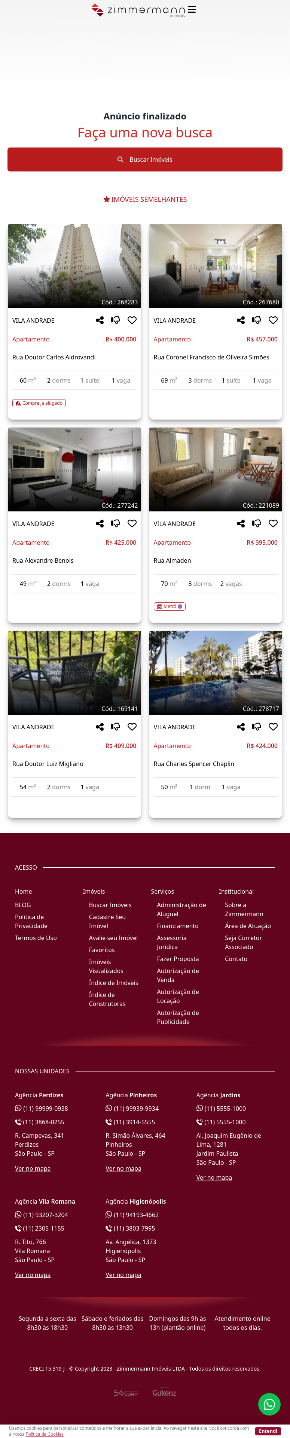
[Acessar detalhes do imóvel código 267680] (216, 394)
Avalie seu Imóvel (113, 938)
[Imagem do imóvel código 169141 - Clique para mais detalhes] (74, 673)
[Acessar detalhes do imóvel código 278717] (216, 801)
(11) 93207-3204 (41, 1215)
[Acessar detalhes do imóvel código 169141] (74, 801)
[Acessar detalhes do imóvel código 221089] (216, 602)
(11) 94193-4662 (132, 1215)
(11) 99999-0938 (41, 1108)
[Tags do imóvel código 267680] (216, 302)
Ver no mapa (33, 1168)
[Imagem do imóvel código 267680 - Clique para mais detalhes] (216, 266)
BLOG (23, 905)
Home (23, 891)
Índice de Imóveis (113, 983)
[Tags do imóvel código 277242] (74, 505)
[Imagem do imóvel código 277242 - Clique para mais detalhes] (74, 469)
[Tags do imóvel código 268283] (74, 302)
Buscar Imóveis (144, 159)
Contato (236, 959)
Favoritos (102, 950)
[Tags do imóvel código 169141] (74, 708)
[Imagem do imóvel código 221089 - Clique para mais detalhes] (216, 469)
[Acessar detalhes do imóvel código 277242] (74, 597)
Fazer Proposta (178, 959)
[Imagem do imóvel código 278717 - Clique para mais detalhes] (216, 673)
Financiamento (178, 926)
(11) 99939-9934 (132, 1108)
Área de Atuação (248, 926)
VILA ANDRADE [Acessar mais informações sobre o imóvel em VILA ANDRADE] (33, 320)
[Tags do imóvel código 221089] (216, 505)
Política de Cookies (45, 1434)
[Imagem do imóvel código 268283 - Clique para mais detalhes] (74, 266)
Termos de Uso (36, 938)
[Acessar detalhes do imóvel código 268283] (74, 398)
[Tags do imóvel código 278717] (216, 708)
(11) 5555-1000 (221, 1108)
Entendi (268, 1431)
